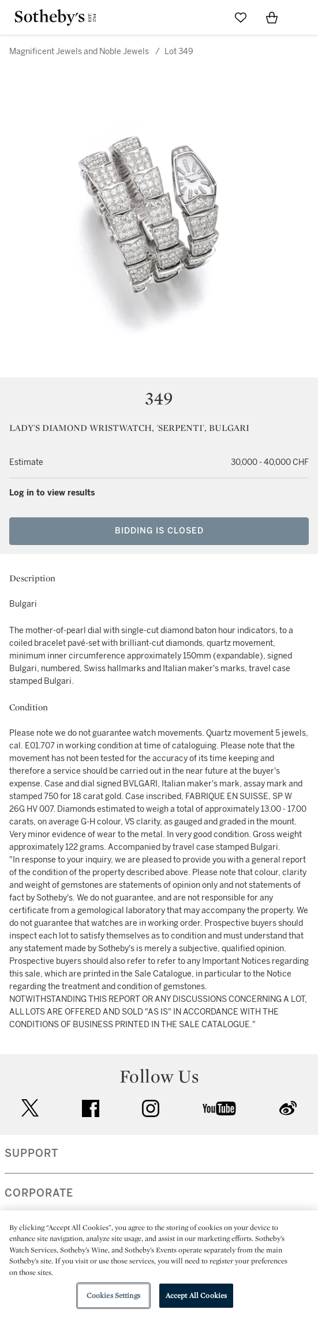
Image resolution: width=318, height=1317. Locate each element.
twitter (30, 1108)
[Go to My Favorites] (240, 17)
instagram (150, 1108)
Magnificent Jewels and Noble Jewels (79, 51)
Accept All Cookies (196, 1295)
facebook (90, 1108)
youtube (219, 1108)
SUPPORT (31, 1153)
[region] (159, 1263)
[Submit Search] (209, 17)
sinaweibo (288, 1108)
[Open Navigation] (303, 17)
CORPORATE (39, 1193)
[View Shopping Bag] (272, 17)
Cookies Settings (113, 1295)
